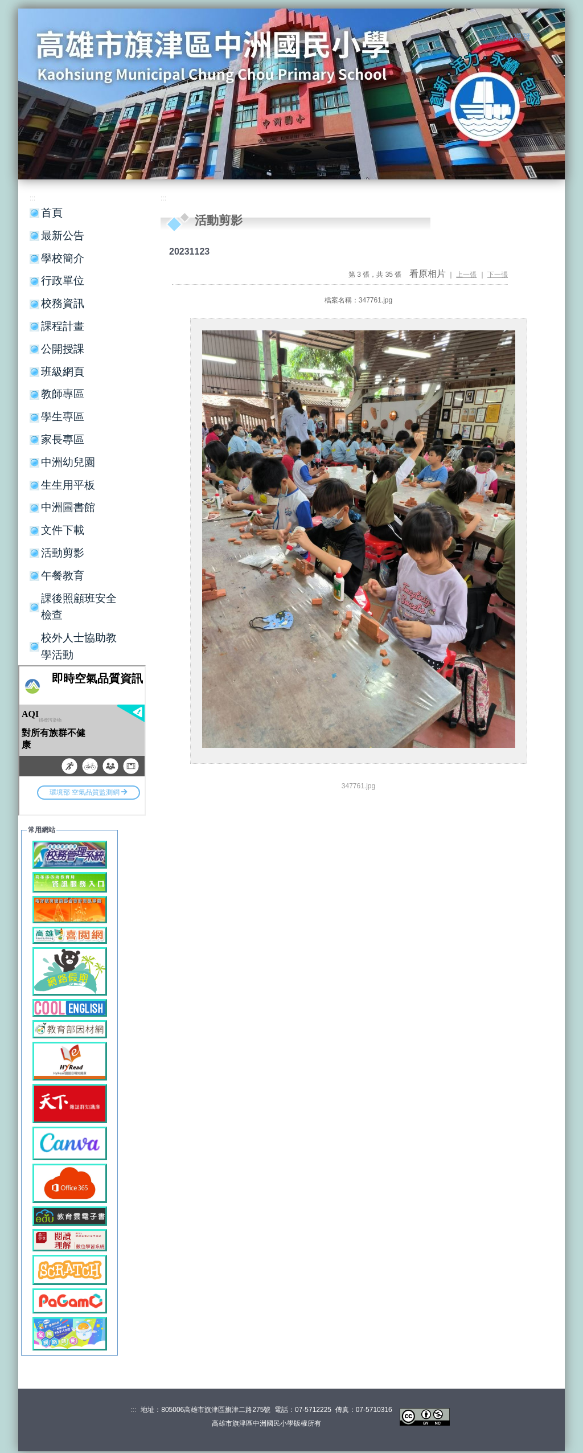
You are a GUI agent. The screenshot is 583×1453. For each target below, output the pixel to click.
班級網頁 (62, 372)
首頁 (52, 213)
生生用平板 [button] (68, 485)
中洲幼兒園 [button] (68, 462)
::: (485, 38)
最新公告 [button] (62, 236)
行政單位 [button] (62, 280)
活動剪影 (62, 553)
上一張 (466, 275)
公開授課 (62, 349)
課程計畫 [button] (62, 326)
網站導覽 (513, 37)
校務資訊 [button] (62, 303)
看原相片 (427, 274)
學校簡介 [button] (62, 258)
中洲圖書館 (68, 507)
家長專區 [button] (62, 439)
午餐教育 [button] (62, 576)
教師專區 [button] (62, 394)
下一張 (497, 275)
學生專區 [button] (62, 417)
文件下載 (62, 530)
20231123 (189, 251)
